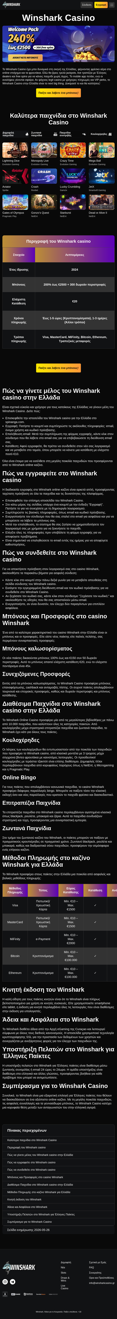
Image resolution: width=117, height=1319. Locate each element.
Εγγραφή (101, 5)
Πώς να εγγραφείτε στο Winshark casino (31, 1162)
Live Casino (64, 1287)
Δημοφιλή (66, 1262)
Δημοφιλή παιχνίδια (16, 134)
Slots (63, 1272)
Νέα (63, 1267)
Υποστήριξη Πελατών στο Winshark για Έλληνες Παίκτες (41, 1214)
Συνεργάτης (95, 1272)
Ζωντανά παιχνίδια (44, 134)
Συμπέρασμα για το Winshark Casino (29, 1221)
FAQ (91, 1267)
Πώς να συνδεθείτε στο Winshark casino (31, 1169)
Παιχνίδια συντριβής (73, 134)
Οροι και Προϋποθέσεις (101, 1278)
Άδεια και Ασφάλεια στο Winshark (27, 1207)
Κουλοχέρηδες (101, 134)
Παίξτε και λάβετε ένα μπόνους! (58, 92)
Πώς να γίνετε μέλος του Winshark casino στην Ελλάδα (40, 1154)
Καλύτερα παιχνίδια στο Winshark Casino (32, 1140)
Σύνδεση (86, 5)
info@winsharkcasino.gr (102, 1283)
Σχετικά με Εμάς (97, 1262)
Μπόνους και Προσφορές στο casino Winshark (35, 1177)
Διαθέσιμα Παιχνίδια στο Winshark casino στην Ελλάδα (40, 1184)
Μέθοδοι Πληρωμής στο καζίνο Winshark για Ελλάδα (38, 1192)
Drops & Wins (65, 1279)
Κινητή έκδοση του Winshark (24, 1199)
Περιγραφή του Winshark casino (26, 1147)
